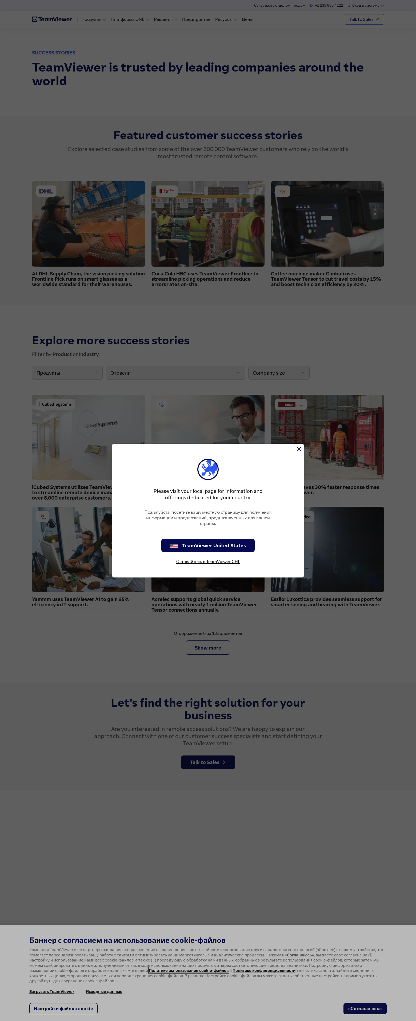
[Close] (298, 449)
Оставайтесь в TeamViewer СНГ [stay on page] (208, 561)
